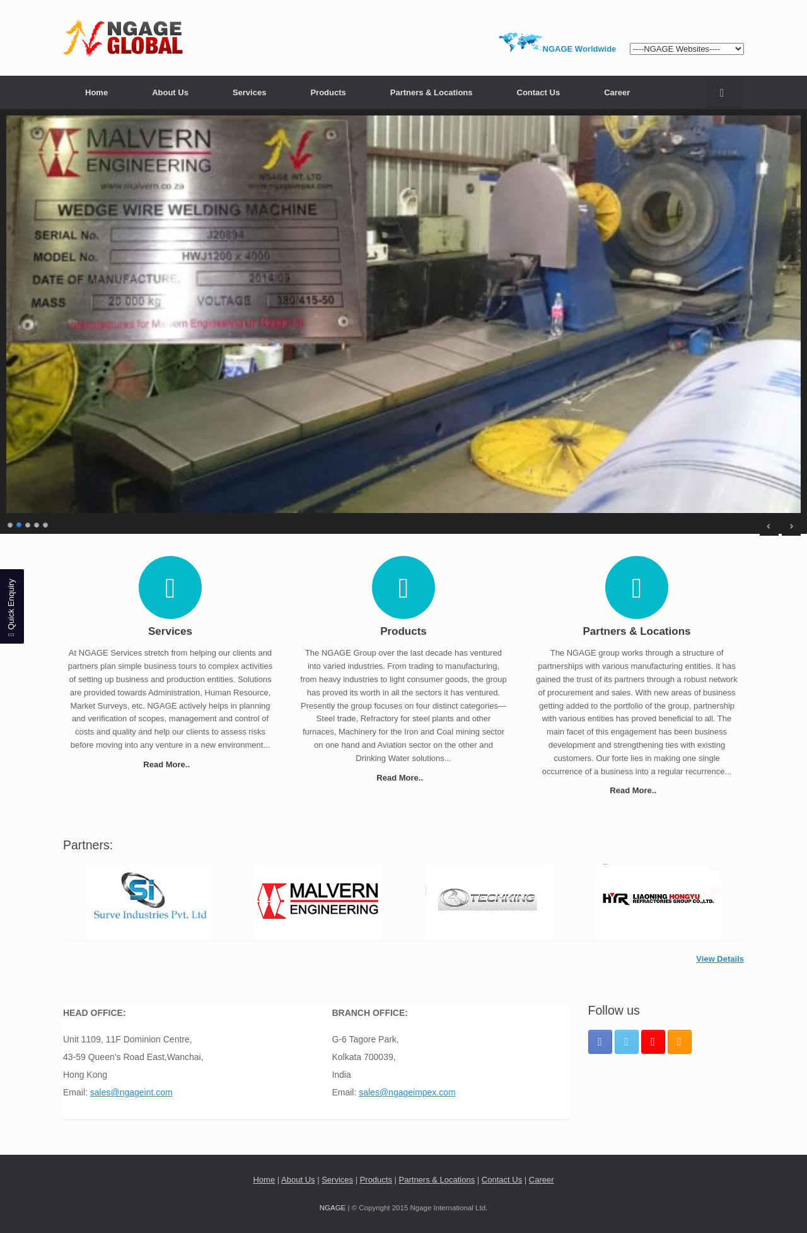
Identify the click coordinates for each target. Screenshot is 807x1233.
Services (250, 92)
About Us (170, 92)
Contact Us (538, 92)
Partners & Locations (431, 92)
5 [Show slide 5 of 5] (46, 523)
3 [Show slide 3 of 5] (28, 523)
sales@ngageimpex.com (407, 1092)
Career (617, 92)
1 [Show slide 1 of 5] (11, 523)
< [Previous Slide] (769, 526)
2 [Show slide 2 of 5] (19, 523)
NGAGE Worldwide (580, 49)
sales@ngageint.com (131, 1092)
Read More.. (170, 764)
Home (96, 92)
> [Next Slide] (791, 526)
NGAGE (333, 1208)
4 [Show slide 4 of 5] (37, 523)
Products (327, 92)
